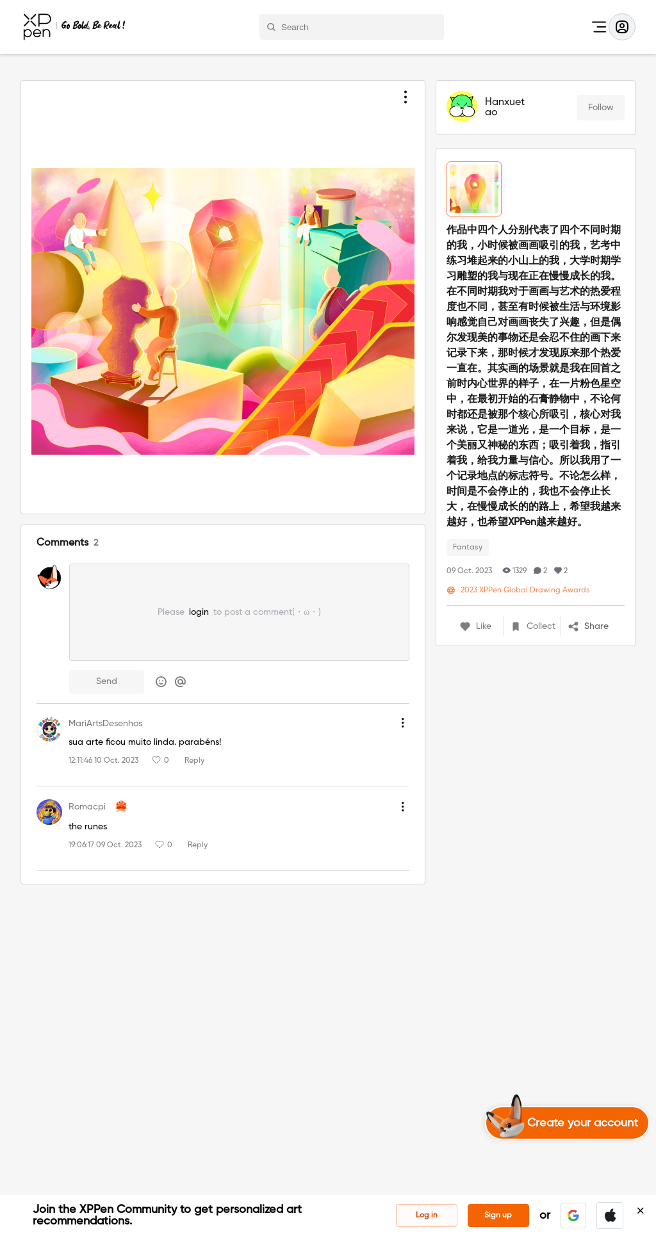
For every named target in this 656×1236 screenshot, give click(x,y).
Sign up (498, 1215)
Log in (427, 1215)
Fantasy (467, 547)
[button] (573, 1215)
